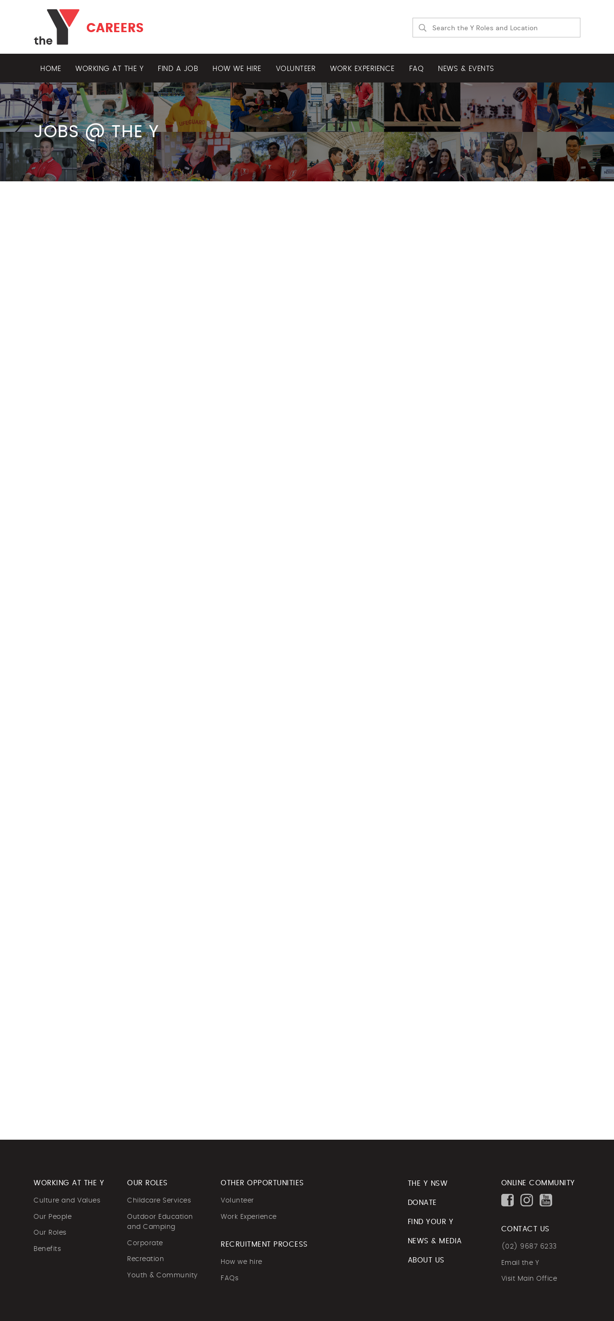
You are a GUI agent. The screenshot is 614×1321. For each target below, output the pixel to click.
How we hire (237, 68)
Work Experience (249, 1217)
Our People (52, 1217)
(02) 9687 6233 (529, 1246)
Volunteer (296, 68)
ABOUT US (426, 1260)
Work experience (362, 68)
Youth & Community (162, 1275)
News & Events (466, 68)
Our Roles (50, 1232)
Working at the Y (109, 68)
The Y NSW (428, 1183)
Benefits (47, 1249)
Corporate (145, 1243)
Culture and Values (67, 1200)
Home (50, 68)
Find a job (178, 68)
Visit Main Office (529, 1278)
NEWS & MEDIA (435, 1241)
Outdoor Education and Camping (160, 1222)
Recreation (145, 1259)
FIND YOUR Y (431, 1222)
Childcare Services (159, 1200)
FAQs (229, 1278)
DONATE (422, 1202)
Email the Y (520, 1263)
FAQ (416, 68)
